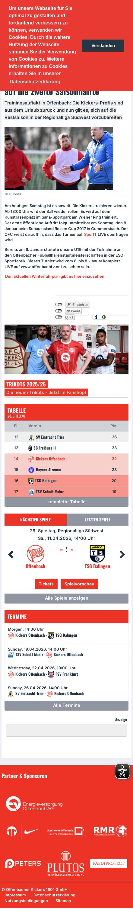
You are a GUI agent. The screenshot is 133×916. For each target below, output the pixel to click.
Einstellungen (103, 317)
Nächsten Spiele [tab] (35, 519)
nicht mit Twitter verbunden (58, 311)
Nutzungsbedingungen (26, 900)
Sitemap (63, 900)
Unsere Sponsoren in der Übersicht (39, 784)
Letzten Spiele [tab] (97, 519)
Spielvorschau (79, 583)
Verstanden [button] (103, 45)
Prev (11, 555)
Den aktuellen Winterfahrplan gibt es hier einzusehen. (55, 276)
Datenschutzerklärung (54, 894)
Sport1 (90, 234)
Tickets (46, 583)
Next (122, 555)
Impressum (15, 894)
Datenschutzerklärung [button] (35, 81)
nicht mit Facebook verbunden (58, 304)
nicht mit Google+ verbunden (58, 317)
